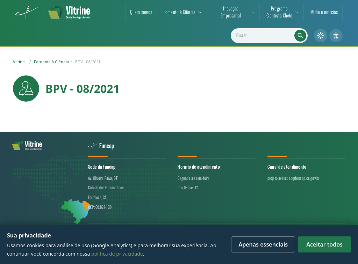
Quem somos (141, 12)
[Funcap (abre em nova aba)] (26, 12)
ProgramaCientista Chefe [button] (279, 12)
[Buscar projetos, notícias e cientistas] (271, 35)
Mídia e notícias (324, 12)
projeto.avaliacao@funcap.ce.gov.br (293, 178)
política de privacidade (117, 253)
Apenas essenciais (263, 244)
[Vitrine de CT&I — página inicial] (69, 12)
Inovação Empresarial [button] (231, 12)
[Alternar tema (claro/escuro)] (320, 35)
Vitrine (19, 62)
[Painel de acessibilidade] (336, 35)
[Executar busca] (300, 36)
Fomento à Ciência (51, 62)
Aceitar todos (324, 244)
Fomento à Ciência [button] (179, 12)
